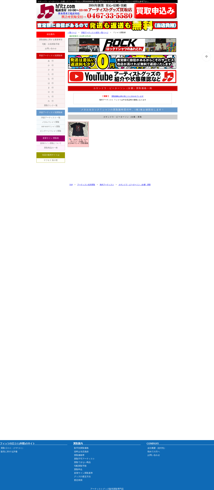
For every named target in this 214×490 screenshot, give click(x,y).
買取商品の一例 (51, 148)
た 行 (51, 74)
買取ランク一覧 (51, 105)
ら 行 (51, 96)
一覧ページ (72, 32)
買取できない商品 (82, 462)
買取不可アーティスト (84, 459)
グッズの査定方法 (82, 476)
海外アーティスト (107, 185)
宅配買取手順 (80, 466)
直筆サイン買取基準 (83, 473)
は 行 (51, 83)
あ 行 (51, 61)
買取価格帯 (79, 455)
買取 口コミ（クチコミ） (12, 448)
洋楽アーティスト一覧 (50, 117)
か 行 (51, 65)
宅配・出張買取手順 (50, 44)
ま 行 (51, 87)
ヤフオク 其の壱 (51, 160)
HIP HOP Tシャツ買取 (50, 126)
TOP (71, 185)
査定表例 (78, 480)
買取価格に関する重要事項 (50, 39)
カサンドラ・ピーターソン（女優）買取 (134, 185)
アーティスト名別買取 (86, 185)
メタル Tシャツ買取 (50, 122)
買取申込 (78, 469)
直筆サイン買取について (50, 143)
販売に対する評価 (9, 451)
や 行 (51, 92)
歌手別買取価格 (81, 448)
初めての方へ (153, 451)
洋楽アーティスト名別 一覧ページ (94, 32)
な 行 (51, 79)
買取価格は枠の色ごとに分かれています (127, 96)
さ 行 (51, 70)
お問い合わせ (50, 48)
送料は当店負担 (81, 451)
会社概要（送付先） (156, 448)
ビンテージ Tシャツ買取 (50, 131)
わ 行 (51, 101)
